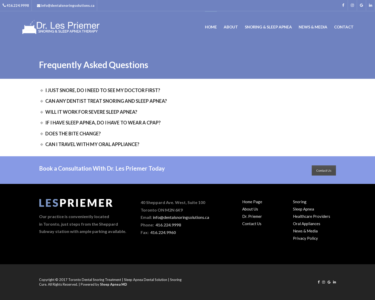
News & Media (313, 27)
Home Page (252, 201)
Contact (344, 27)
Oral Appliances (306, 223)
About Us (250, 209)
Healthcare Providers (311, 216)
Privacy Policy (305, 238)
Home (211, 27)
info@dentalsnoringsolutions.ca (181, 217)
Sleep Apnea (303, 209)
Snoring (300, 201)
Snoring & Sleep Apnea (268, 27)
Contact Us (324, 170)
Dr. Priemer (252, 216)
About (231, 27)
